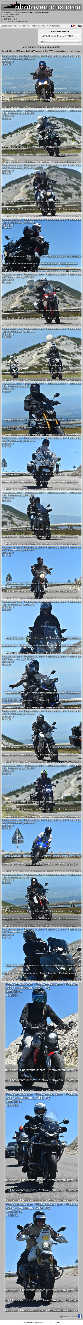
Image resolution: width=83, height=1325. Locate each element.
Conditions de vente (9, 26)
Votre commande (54, 26)
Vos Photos (32, 26)
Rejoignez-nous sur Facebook (71, 1317)
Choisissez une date (60, 31)
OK (58, 1323)
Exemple (42, 26)
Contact (22, 26)
